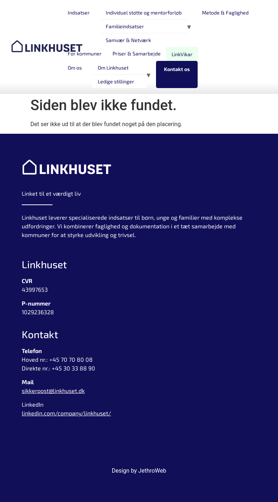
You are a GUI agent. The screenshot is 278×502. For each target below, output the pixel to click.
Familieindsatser (125, 26)
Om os (75, 68)
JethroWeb (152, 470)
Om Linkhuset (113, 68)
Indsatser (79, 12)
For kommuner (85, 53)
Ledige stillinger (116, 81)
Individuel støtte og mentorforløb (144, 12)
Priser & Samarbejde (137, 53)
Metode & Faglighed (225, 12)
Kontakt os (177, 69)
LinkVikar (182, 54)
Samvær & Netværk (128, 40)
